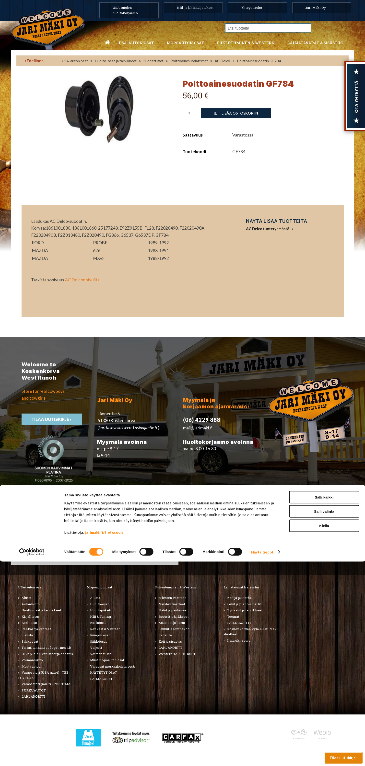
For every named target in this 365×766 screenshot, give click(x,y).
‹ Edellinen (34, 60)
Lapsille (165, 635)
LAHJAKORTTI (102, 679)
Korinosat (29, 622)
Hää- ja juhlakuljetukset (195, 7)
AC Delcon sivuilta (82, 279)
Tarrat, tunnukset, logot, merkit (46, 647)
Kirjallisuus (31, 616)
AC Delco (222, 61)
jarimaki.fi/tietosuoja (104, 736)
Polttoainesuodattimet (189, 61)
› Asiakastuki (280, 539)
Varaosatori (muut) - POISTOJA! (46, 684)
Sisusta (27, 635)
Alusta (27, 598)
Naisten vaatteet (172, 604)
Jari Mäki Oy (315, 7)
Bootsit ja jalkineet (173, 616)
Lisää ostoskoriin (236, 113)
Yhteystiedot (251, 7)
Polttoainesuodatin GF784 (259, 61)
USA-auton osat (136, 42)
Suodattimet (153, 61)
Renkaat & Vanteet (105, 629)
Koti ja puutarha (239, 598)
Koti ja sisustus (170, 641)
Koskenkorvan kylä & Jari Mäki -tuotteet (251, 632)
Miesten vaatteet (172, 598)
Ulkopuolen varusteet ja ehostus (47, 654)
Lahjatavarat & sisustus (314, 42)
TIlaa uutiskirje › (51, 419)
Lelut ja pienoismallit (244, 604)
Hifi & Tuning (100, 616)
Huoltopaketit (101, 610)
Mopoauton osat (185, 42)
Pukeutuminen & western (246, 42)
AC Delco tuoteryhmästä (267, 228)
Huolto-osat (99, 604)
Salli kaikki (324, 702)
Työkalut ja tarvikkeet (244, 610)
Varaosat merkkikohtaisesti (112, 666)
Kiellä (324, 730)
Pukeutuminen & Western (175, 587)
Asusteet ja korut (172, 622)
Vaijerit (96, 647)
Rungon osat (100, 635)
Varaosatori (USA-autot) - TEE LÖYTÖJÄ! (43, 675)
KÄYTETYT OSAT (103, 672)
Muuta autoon (32, 666)
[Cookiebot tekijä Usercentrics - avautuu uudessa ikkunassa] (31, 756)
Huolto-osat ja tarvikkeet (116, 61)
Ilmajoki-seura (238, 640)
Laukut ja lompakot (174, 629)
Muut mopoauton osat (107, 660)
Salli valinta (324, 716)
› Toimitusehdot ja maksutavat (296, 546)
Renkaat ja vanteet (36, 629)
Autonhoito (31, 604)
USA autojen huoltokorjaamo (125, 10)
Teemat (233, 616)
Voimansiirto (32, 660)
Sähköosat (30, 641)
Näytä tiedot (262, 756)
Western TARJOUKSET (177, 654)
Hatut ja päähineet (173, 610)
